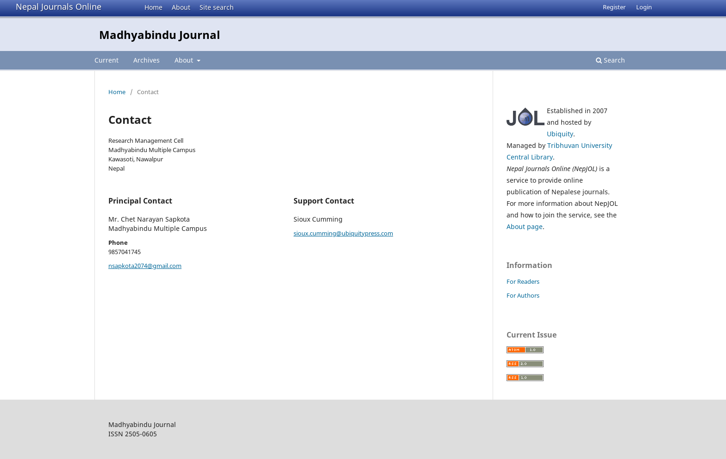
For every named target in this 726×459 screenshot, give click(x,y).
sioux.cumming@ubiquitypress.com (343, 233)
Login (644, 7)
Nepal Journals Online (58, 6)
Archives (146, 60)
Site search (217, 7)
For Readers (523, 281)
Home (153, 7)
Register (614, 7)
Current (106, 60)
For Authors (523, 295)
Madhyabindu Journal (159, 34)
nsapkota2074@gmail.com (145, 265)
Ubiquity (560, 133)
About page (525, 226)
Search (610, 60)
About (181, 7)
